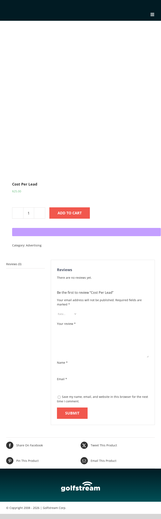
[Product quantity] (28, 213)
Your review (66, 324)
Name (62, 363)
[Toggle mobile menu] (153, 14)
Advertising (34, 245)
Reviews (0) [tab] (13, 264)
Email (62, 379)
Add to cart (70, 212)
